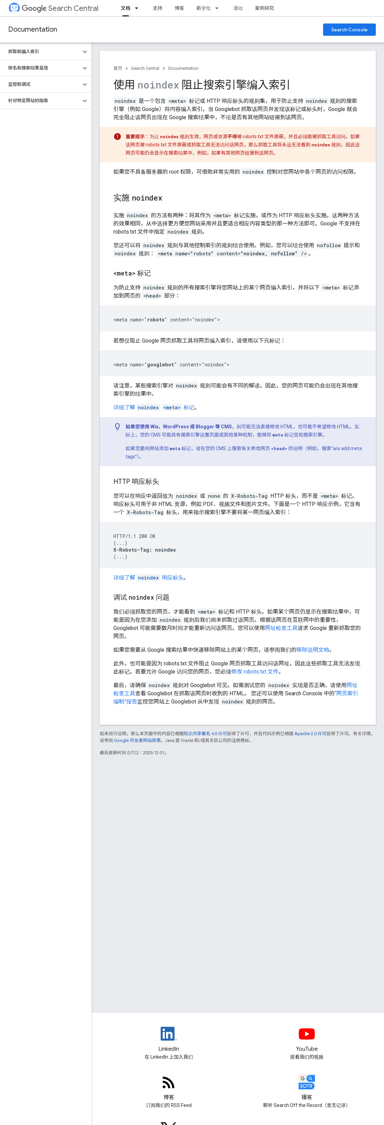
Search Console (349, 30)
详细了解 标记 (153, 407)
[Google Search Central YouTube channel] (307, 1039)
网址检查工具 (281, 628)
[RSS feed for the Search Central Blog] (169, 1088)
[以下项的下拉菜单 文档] (138, 8)
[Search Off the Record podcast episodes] (307, 1088)
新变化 (203, 8)
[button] (40, 52)
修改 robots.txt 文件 (254, 671)
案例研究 (264, 8)
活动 (238, 8)
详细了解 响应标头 (148, 577)
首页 (117, 68)
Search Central (60, 8)
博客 (179, 8)
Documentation (32, 29)
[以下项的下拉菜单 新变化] (219, 8)
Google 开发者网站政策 (137, 740)
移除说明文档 (313, 650)
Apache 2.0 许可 (310, 733)
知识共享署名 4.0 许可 (205, 733)
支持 (157, 8)
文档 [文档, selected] (125, 8)
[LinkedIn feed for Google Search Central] (169, 1039)
